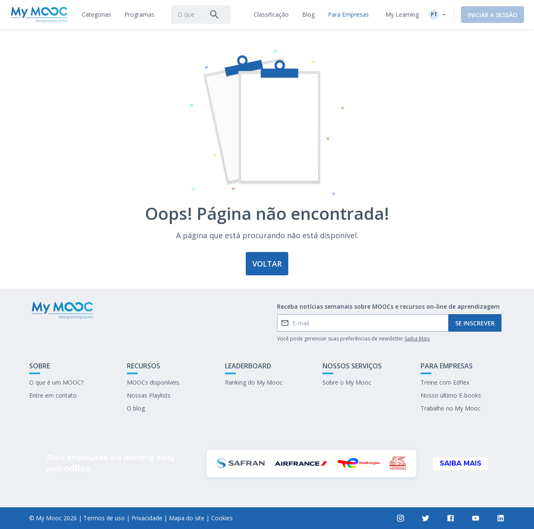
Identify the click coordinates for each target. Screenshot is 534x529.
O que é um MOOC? (56, 382)
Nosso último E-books (451, 395)
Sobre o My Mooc (346, 382)
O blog (136, 408)
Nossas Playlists (149, 395)
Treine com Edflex (445, 382)
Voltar (267, 264)
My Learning (402, 14)
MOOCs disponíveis (153, 382)
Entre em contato (53, 395)
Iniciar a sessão (492, 15)
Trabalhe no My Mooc (451, 408)
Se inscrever (475, 323)
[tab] (96, 14)
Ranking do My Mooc (253, 382)
